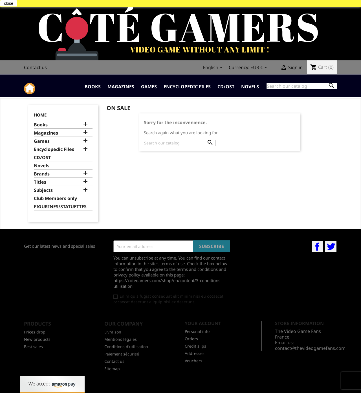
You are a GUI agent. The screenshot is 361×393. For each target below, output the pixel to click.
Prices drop (34, 332)
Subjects (43, 190)
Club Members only (55, 198)
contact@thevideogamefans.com (310, 348)
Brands (42, 174)
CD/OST (225, 87)
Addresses (194, 353)
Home (40, 115)
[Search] (302, 86)
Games (149, 87)
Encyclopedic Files (187, 87)
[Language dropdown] (213, 68)
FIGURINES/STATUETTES (60, 207)
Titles (40, 182)
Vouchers (193, 360)
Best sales (33, 346)
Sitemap (112, 368)
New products (37, 339)
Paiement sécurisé (121, 354)
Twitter (330, 246)
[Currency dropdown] (259, 68)
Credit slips (195, 346)
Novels (250, 87)
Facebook (317, 246)
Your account (203, 323)
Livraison (112, 332)
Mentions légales (120, 339)
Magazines (120, 87)
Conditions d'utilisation (126, 346)
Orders (191, 338)
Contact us (35, 67)
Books (93, 87)
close (8, 3)
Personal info (197, 331)
